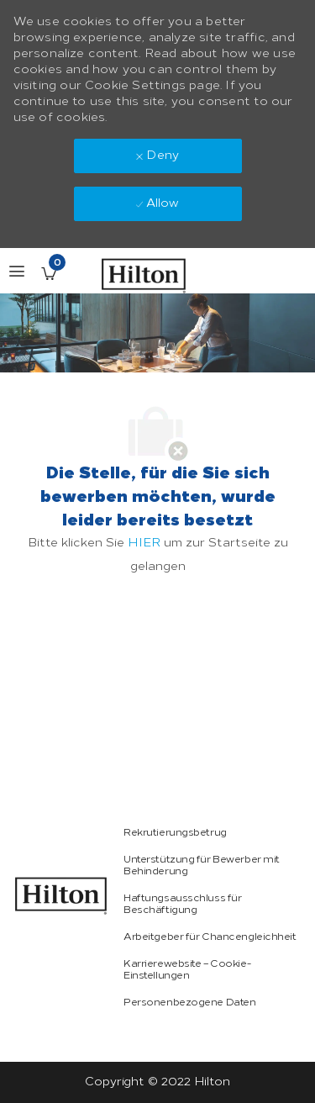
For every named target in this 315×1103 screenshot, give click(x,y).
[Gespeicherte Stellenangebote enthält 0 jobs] (48, 273)
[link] (61, 895)
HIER (144, 543)
